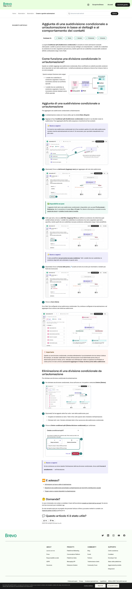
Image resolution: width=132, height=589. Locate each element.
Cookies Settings (88, 585)
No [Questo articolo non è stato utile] (53, 520)
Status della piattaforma (114, 561)
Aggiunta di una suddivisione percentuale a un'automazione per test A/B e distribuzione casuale (73, 488)
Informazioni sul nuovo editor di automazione (58, 484)
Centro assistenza (113, 550)
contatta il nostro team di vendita (68, 211)
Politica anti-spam (72, 581)
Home (14, 13)
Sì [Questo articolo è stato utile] (46, 520)
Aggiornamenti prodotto (114, 565)
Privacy (81, 581)
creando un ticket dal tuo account (91, 503)
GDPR (48, 561)
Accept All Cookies (113, 585)
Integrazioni (111, 568)
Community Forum (92, 565)
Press (48, 554)
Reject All (100, 585)
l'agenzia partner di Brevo (49, 510)
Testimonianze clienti (93, 561)
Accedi (110, 4)
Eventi (89, 554)
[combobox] (93, 13)
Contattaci (111, 554)
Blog (89, 550)
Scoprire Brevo (98, 4)
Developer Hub (112, 558)
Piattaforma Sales (72, 558)
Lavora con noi (50, 550)
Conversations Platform (73, 554)
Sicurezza (49, 565)
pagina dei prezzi (52, 211)
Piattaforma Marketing (73, 550)
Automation (21, 13)
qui (63, 505)
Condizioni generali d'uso (91, 581)
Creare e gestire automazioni (45, 13)
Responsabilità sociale (52, 558)
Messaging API (71, 561)
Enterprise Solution (72, 565)
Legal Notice (103, 581)
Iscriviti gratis (122, 5)
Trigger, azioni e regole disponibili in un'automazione (60, 491)
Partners (90, 558)
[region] (66, 586)
